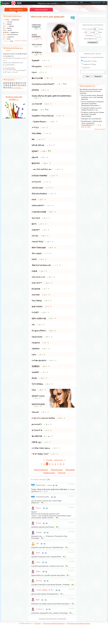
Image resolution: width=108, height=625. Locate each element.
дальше (58, 459)
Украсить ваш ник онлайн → (13, 97)
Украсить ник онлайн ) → (49, 3)
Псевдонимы (49, 473)
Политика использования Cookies (78, 623)
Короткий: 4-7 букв (89, 61)
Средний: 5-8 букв (89, 64)
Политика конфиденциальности (54, 623)
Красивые (70, 470)
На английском (41, 470)
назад (49, 459)
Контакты (37, 623)
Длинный (86, 68)
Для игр (61, 473)
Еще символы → (17, 88)
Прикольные (56, 470)
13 (73, 17)
